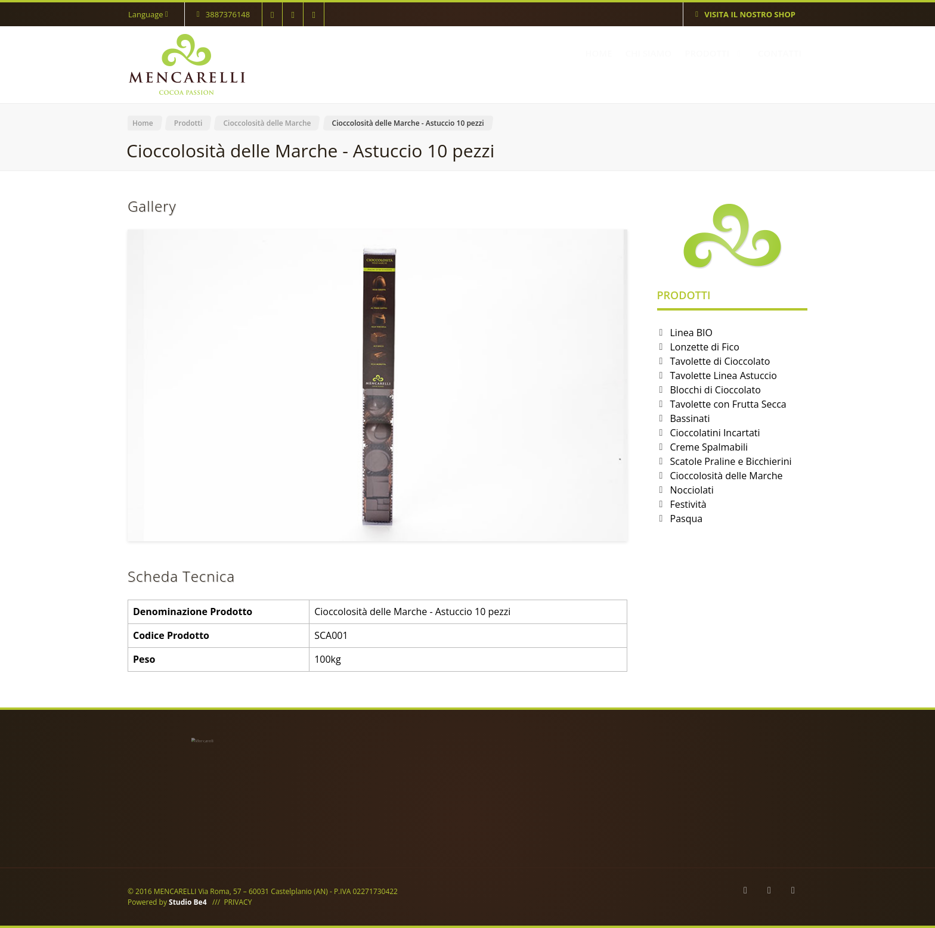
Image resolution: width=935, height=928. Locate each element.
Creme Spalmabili (709, 447)
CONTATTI (779, 53)
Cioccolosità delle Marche (267, 123)
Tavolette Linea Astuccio (723, 375)
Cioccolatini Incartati (715, 432)
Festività (688, 504)
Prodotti (188, 123)
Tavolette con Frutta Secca (728, 404)
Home (142, 123)
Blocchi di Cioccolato (715, 389)
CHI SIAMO (649, 53)
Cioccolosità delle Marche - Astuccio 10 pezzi (408, 123)
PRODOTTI (715, 53)
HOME (598, 53)
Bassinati (690, 418)
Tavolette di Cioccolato (720, 361)
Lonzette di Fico (704, 346)
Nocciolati (692, 489)
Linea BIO (691, 332)
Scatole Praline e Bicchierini (731, 461)
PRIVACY (238, 902)
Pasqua (686, 518)
